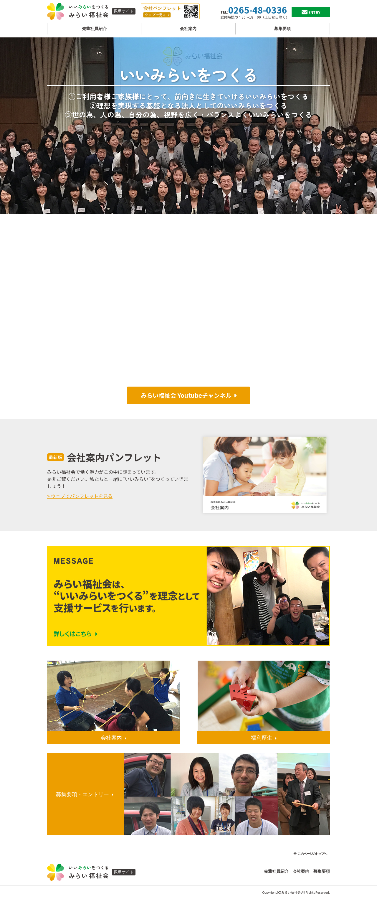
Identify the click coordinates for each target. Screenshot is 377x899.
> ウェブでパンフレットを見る (80, 495)
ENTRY (314, 12)
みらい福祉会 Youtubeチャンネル (186, 395)
